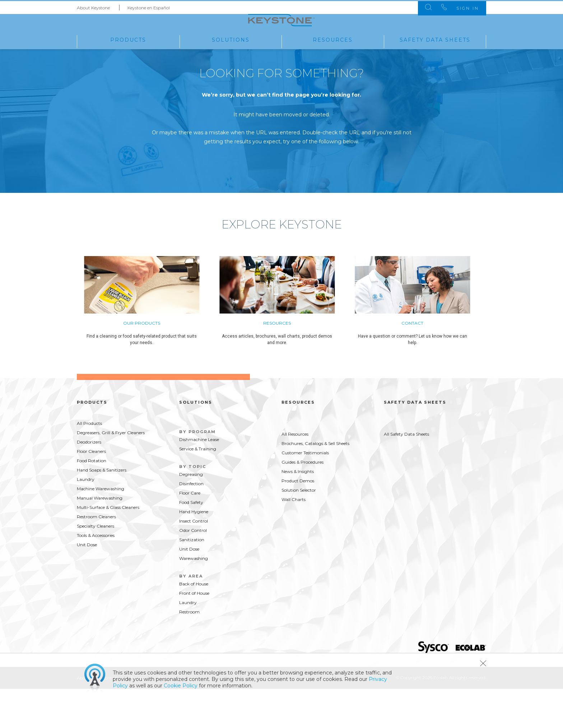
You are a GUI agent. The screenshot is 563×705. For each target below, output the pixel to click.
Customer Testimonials (305, 469)
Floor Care (189, 509)
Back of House (193, 600)
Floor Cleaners (91, 467)
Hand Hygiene (193, 528)
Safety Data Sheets (435, 39)
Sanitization (191, 556)
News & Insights (298, 488)
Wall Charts (294, 516)
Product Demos (298, 497)
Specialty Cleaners (95, 542)
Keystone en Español (148, 6)
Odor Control (193, 546)
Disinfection (191, 500)
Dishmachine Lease (199, 456)
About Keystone (93, 6)
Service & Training (197, 465)
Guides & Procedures (303, 478)
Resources (333, 39)
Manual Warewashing (99, 514)
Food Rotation (91, 477)
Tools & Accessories (96, 552)
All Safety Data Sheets (406, 450)
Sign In (464, 7)
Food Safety (191, 518)
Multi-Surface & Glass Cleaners (108, 524)
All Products (89, 439)
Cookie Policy (180, 685)
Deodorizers (89, 458)
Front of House (194, 609)
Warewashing (193, 575)
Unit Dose (87, 561)
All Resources (295, 450)
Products (128, 39)
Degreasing (191, 490)
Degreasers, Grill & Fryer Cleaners (111, 449)
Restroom (189, 628)
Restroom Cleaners (96, 533)
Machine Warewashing (100, 505)
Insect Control (193, 537)
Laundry (85, 495)
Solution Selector (299, 506)
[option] (151, 321)
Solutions (231, 39)
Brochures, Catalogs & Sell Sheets (315, 460)
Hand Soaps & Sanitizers (101, 486)
